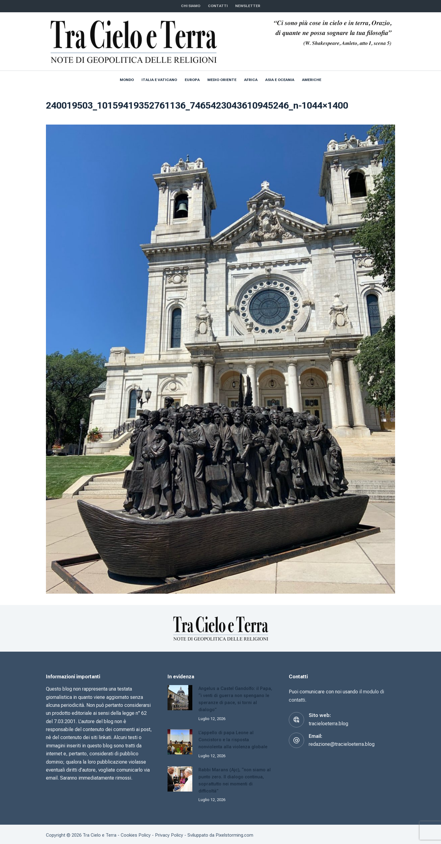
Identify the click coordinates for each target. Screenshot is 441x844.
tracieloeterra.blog (328, 723)
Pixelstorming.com (234, 833)
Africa (251, 80)
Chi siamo (190, 6)
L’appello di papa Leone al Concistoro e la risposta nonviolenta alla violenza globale (234, 739)
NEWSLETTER (247, 6)
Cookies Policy (136, 833)
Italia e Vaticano (159, 80)
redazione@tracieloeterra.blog (342, 744)
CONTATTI (218, 6)
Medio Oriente (221, 80)
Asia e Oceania (279, 80)
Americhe (311, 80)
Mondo (127, 80)
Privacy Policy (169, 833)
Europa (192, 80)
